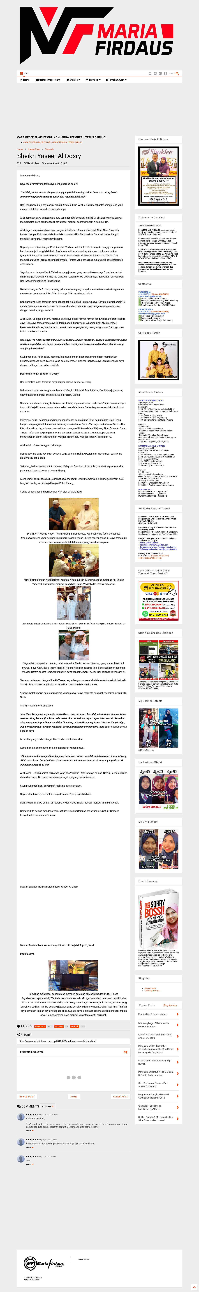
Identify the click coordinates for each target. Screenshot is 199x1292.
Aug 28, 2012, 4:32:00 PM (48, 1140)
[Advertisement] (99, 109)
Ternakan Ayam (116, 80)
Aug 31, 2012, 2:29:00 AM (48, 1156)
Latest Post (34, 149)
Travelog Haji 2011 (153, 991)
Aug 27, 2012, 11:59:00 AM (48, 1114)
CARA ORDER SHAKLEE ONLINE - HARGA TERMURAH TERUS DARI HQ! (53, 142)
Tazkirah (49, 149)
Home (24, 80)
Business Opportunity (48, 80)
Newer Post (27, 1097)
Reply (29, 1131)
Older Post (120, 1097)
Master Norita (150, 988)
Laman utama (83, 1259)
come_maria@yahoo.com (149, 558)
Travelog (93, 80)
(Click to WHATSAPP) (160, 312)
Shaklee (73, 80)
